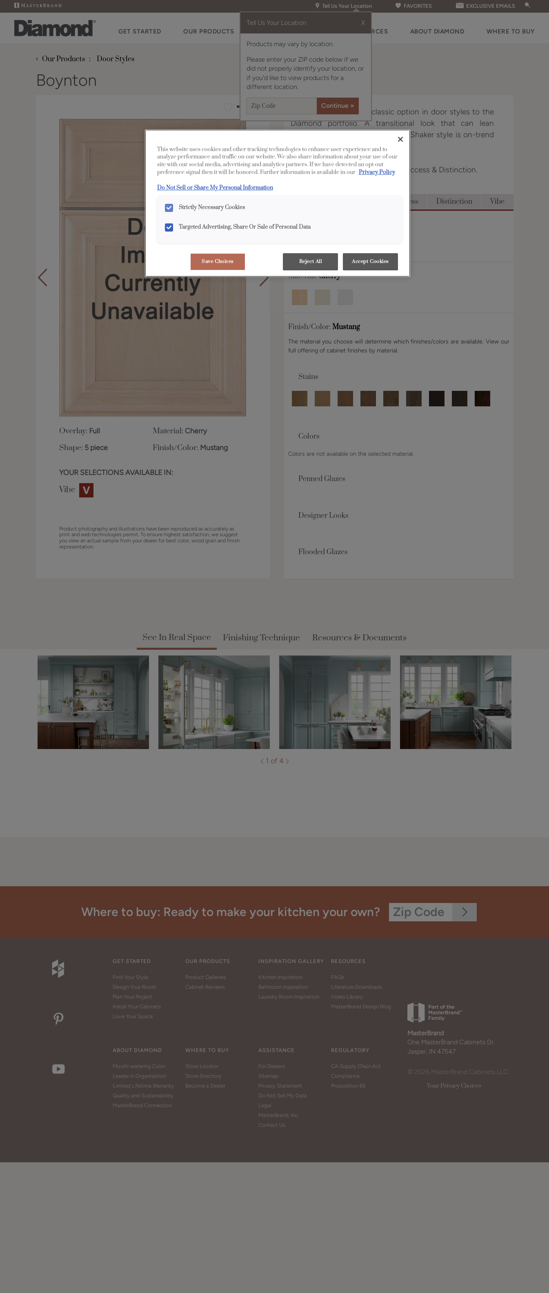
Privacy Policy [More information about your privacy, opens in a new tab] (377, 172)
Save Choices (217, 262)
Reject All (310, 262)
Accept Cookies (370, 262)
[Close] (400, 139)
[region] (277, 203)
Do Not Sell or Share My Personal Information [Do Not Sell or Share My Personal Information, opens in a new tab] (215, 188)
